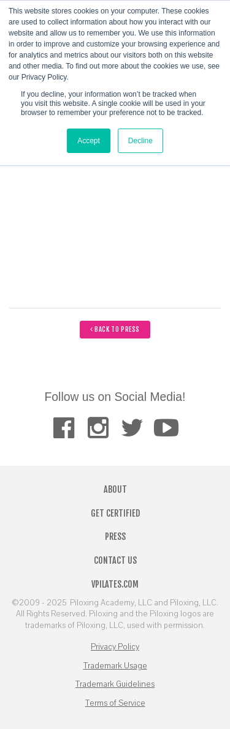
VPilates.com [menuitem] (115, 584)
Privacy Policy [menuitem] (115, 646)
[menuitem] (63, 427)
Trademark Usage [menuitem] (115, 665)
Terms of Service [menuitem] (115, 703)
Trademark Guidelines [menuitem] (115, 684)
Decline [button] (140, 140)
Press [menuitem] (115, 536)
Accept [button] (88, 140)
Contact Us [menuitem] (115, 560)
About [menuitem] (115, 489)
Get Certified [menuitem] (115, 513)
